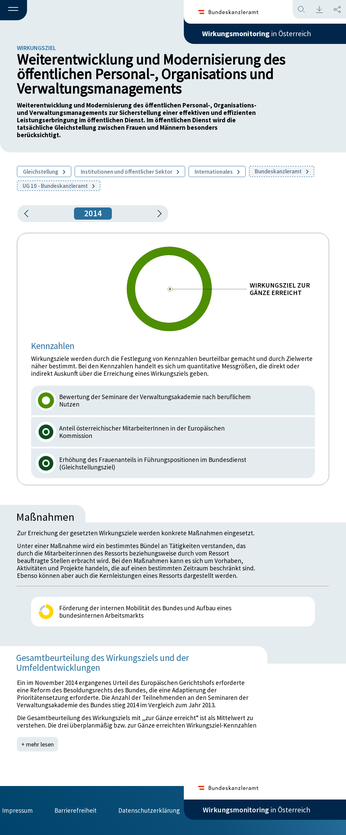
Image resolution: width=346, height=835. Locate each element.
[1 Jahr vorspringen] (157, 213)
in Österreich (256, 33)
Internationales (217, 171)
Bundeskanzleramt (281, 171)
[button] (13, 10)
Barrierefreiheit (75, 810)
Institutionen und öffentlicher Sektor (130, 171)
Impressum (17, 810)
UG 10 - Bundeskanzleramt (59, 186)
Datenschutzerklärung (149, 810)
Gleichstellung (44, 171)
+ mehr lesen (37, 744)
